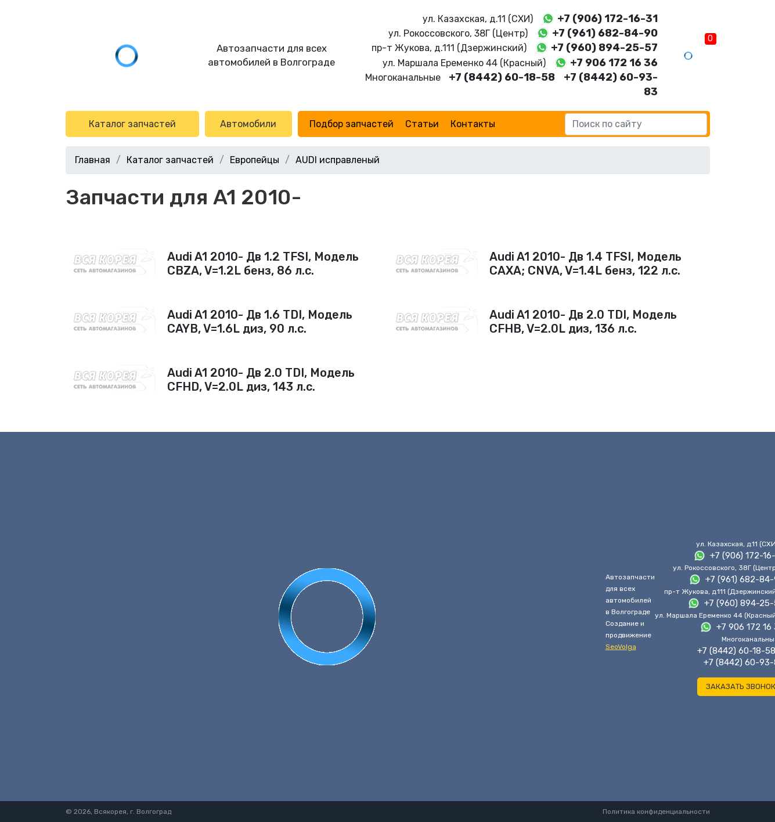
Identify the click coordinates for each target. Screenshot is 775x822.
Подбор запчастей (351, 123)
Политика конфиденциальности (656, 811)
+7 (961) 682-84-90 (605, 33)
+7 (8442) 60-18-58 (502, 77)
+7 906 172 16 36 (614, 62)
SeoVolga (620, 647)
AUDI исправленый (337, 159)
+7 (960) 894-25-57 (604, 47)
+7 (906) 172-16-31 (607, 18)
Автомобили (248, 123)
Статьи (422, 123)
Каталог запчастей (132, 123)
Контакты (472, 123)
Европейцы (254, 159)
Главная (92, 159)
